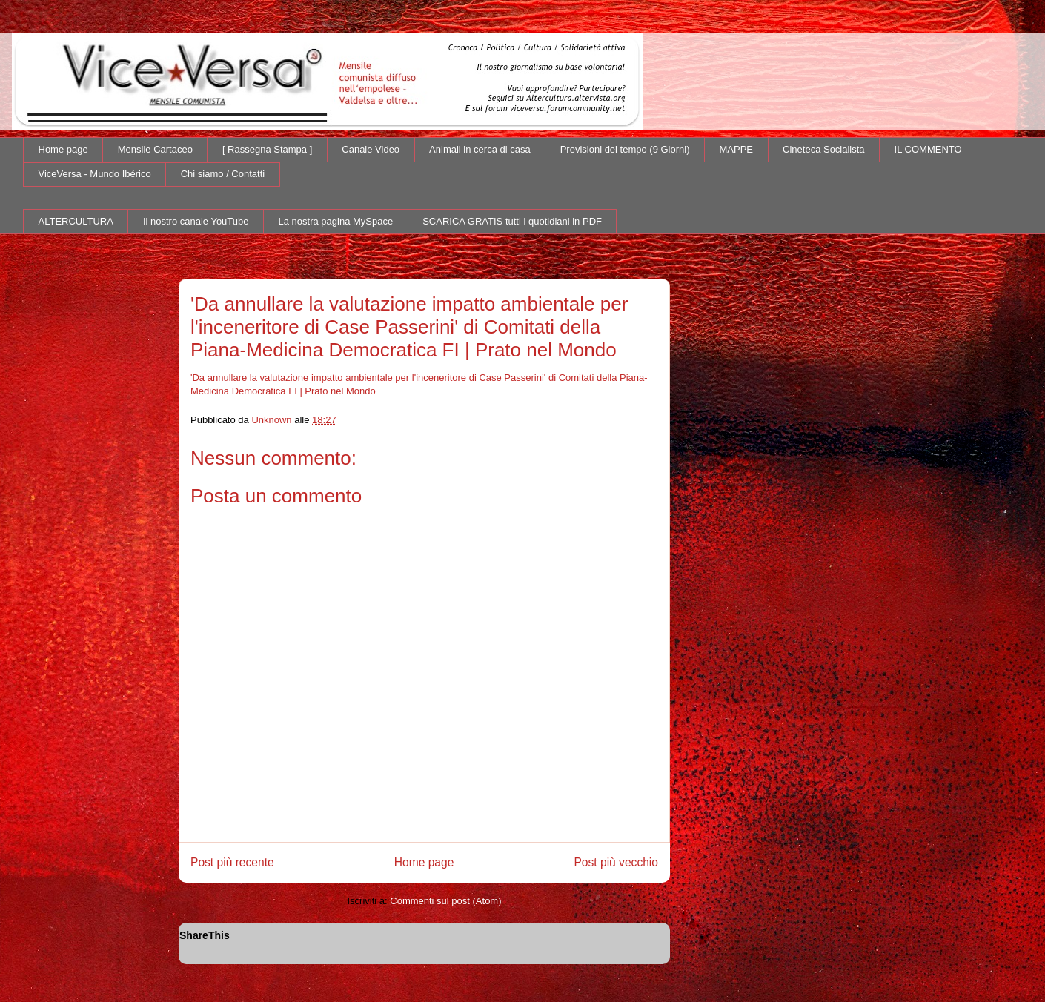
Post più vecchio (616, 862)
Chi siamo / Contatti (223, 173)
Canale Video (370, 149)
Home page (63, 149)
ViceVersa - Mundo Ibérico (95, 173)
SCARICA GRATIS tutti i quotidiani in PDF (512, 221)
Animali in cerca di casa (480, 149)
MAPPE (737, 149)
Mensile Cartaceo (155, 149)
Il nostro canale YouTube (196, 221)
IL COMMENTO (928, 149)
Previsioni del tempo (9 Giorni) (625, 149)
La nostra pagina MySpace (336, 221)
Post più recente (232, 862)
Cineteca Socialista (824, 149)
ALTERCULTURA (76, 221)
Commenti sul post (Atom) (445, 900)
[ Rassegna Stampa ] (267, 149)
